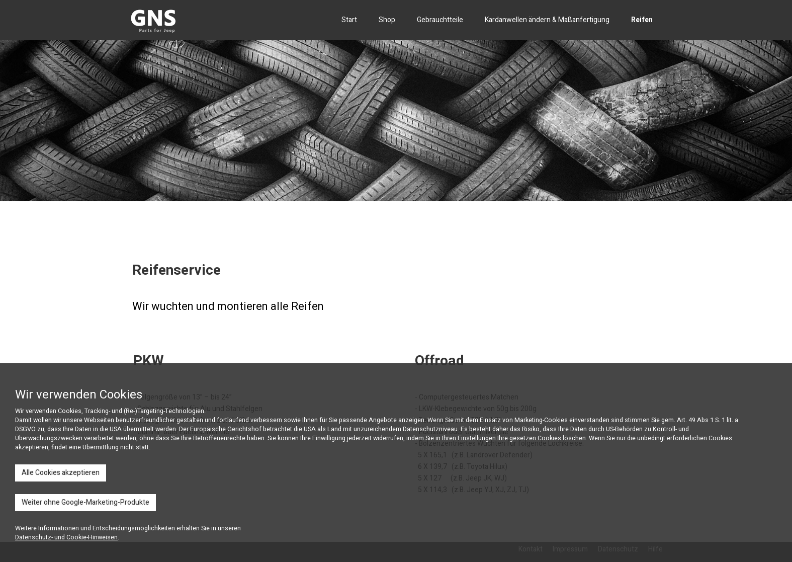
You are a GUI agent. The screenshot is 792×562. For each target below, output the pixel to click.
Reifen (642, 20)
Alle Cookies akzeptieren (61, 472)
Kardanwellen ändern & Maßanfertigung (547, 20)
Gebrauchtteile (440, 20)
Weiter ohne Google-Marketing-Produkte (85, 502)
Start (349, 20)
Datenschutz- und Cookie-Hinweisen (66, 537)
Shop (387, 20)
